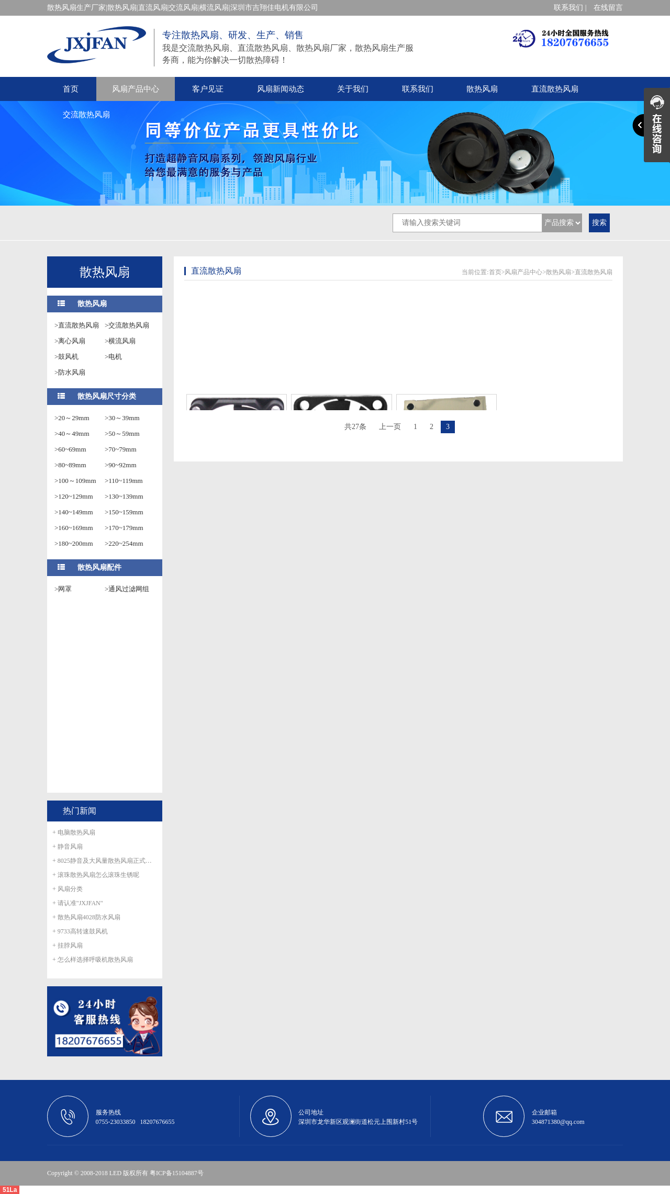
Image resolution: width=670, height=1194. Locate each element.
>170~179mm (124, 528)
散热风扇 (482, 89)
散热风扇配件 (99, 567)
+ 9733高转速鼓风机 (80, 931)
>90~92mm (121, 465)
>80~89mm (70, 465)
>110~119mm (124, 481)
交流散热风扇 (86, 114)
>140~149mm (73, 512)
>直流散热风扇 (76, 325)
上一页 (390, 427)
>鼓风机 (66, 357)
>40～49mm (72, 433)
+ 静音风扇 (67, 846)
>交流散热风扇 (127, 325)
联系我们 (417, 89)
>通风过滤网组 (127, 589)
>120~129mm (73, 496)
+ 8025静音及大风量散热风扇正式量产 (104, 861)
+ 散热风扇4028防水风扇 (86, 917)
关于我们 (352, 89)
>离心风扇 (69, 341)
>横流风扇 (120, 341)
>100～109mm (75, 481)
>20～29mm (72, 418)
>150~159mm (124, 512)
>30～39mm (122, 418)
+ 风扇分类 (67, 889)
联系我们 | (570, 8)
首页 (71, 89)
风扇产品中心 (135, 89)
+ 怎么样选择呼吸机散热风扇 (92, 959)
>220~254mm (124, 543)
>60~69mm (70, 449)
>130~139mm (124, 496)
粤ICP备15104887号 (177, 1173)
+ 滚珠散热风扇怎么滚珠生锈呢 (95, 875)
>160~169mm (73, 528)
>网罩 (63, 589)
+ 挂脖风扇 (67, 945)
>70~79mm (121, 449)
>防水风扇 (69, 372)
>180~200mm (73, 543)
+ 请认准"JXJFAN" (77, 903)
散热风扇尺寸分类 (106, 396)
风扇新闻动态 (280, 89)
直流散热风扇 (554, 89)
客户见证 (208, 89)
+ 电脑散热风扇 (73, 832)
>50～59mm (122, 433)
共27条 (355, 427)
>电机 (113, 357)
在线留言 (608, 8)
